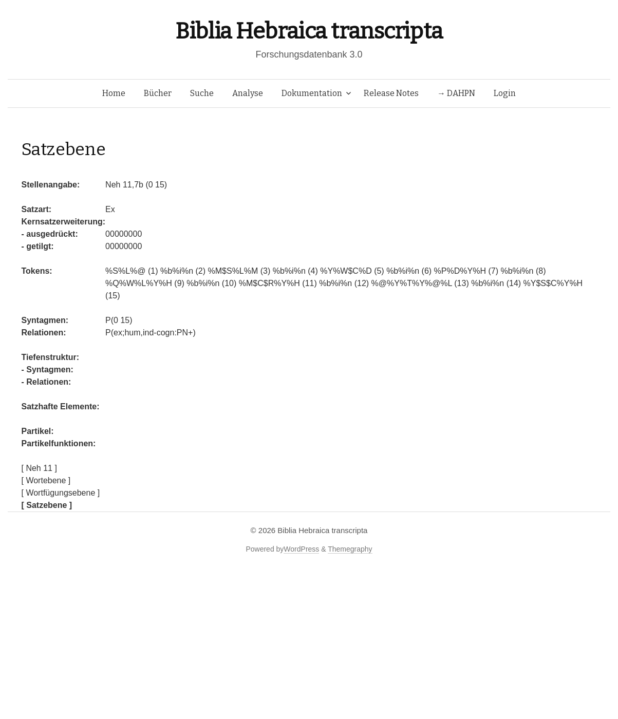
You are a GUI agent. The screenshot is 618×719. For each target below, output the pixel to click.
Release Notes (391, 93)
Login (505, 93)
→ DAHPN (456, 93)
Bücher (158, 93)
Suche (202, 93)
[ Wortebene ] (46, 480)
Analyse (247, 93)
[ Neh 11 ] (39, 468)
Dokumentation (312, 93)
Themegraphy (350, 549)
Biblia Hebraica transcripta (308, 31)
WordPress (301, 549)
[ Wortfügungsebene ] (61, 492)
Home (113, 93)
